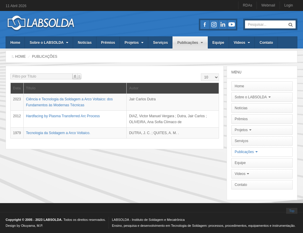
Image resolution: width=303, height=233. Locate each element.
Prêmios (108, 43)
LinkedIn (222, 24)
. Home (19, 56)
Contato (266, 43)
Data (17, 88)
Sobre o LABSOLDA (49, 43)
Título (31, 88)
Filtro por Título (10, 73)
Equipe (218, 43)
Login (288, 5)
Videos (242, 43)
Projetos (134, 43)
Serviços (160, 43)
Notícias (85, 43)
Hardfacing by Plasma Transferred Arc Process (63, 116)
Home (15, 43)
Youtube (231, 24)
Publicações (190, 43)
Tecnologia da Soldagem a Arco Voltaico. (58, 133)
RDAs (247, 5)
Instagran (213, 24)
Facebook (204, 24)
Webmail (268, 5)
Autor (133, 88)
